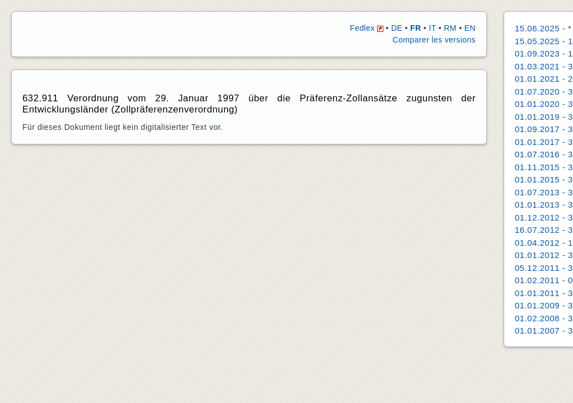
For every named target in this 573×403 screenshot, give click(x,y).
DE (396, 28)
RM (450, 28)
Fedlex (366, 28)
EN (470, 28)
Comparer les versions (434, 39)
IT (432, 28)
